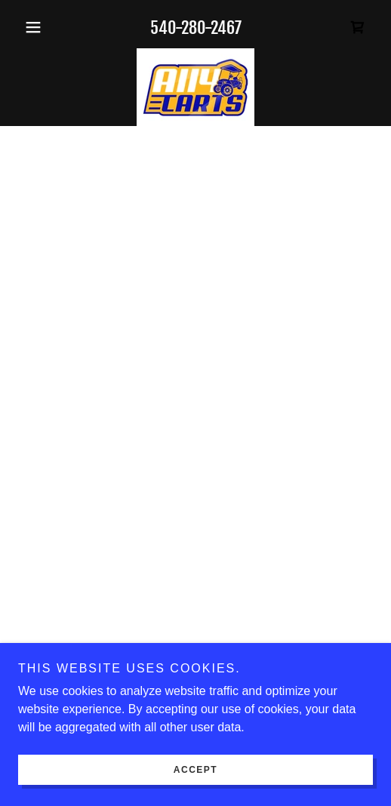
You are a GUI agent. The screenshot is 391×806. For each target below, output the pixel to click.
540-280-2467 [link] (196, 27)
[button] (45, 27)
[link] (195, 87)
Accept (195, 769)
